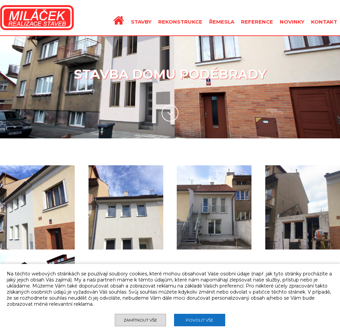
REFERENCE (257, 22)
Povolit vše (199, 320)
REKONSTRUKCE (180, 22)
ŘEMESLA (221, 22)
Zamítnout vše (140, 320)
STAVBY (141, 22)
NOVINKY (292, 22)
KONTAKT (324, 22)
